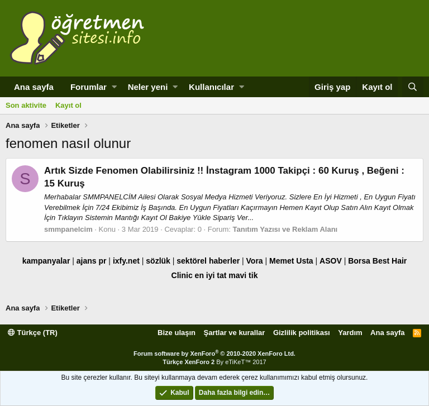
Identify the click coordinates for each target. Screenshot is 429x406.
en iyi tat (211, 275)
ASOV (331, 260)
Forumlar (88, 87)
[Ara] (412, 87)
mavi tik (243, 275)
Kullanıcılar (211, 87)
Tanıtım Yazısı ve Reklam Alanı (285, 229)
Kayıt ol (68, 105)
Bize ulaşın (177, 332)
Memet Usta (291, 260)
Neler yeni (148, 87)
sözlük (158, 260)
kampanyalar (46, 260)
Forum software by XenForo (214, 353)
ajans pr (92, 260)
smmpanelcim (68, 229)
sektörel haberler (208, 260)
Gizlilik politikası (301, 332)
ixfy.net (126, 260)
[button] (114, 87)
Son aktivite (26, 105)
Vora (254, 260)
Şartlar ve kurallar (234, 332)
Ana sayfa (34, 87)
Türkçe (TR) (33, 332)
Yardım (350, 332)
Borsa (359, 260)
